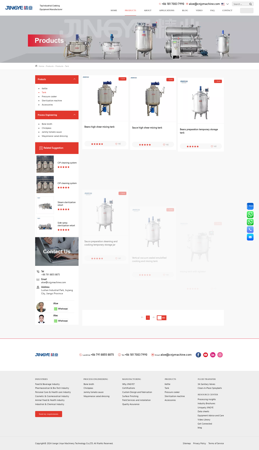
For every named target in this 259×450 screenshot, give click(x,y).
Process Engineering (47, 115)
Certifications (128, 388)
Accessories (47, 104)
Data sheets (203, 411)
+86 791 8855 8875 (50, 274)
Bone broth (47, 124)
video (199, 10)
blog (185, 10)
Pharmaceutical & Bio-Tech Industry (52, 388)
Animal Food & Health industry (49, 400)
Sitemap (187, 443)
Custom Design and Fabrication (137, 392)
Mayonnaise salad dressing (55, 136)
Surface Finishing (130, 396)
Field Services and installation (136, 400)
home (114, 10)
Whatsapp (61, 309)
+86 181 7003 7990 (171, 4)
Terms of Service (216, 443)
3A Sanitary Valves (206, 384)
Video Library (204, 419)
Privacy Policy (199, 443)
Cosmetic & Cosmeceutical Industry (52, 396)
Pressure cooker (49, 96)
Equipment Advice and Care (211, 415)
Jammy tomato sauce (52, 132)
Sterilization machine (52, 100)
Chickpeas (46, 128)
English (223, 4)
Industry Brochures (206, 403)
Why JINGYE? (128, 384)
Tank (67, 66)
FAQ (212, 10)
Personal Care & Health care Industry (53, 392)
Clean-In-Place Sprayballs (210, 388)
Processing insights (207, 399)
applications (166, 10)
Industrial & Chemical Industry (49, 404)
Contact (227, 10)
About (147, 10)
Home (41, 66)
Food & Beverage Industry (47, 384)
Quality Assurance (130, 404)
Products (130, 10)
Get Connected (205, 423)
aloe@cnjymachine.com (203, 4)
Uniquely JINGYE (205, 407)
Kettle (44, 88)
